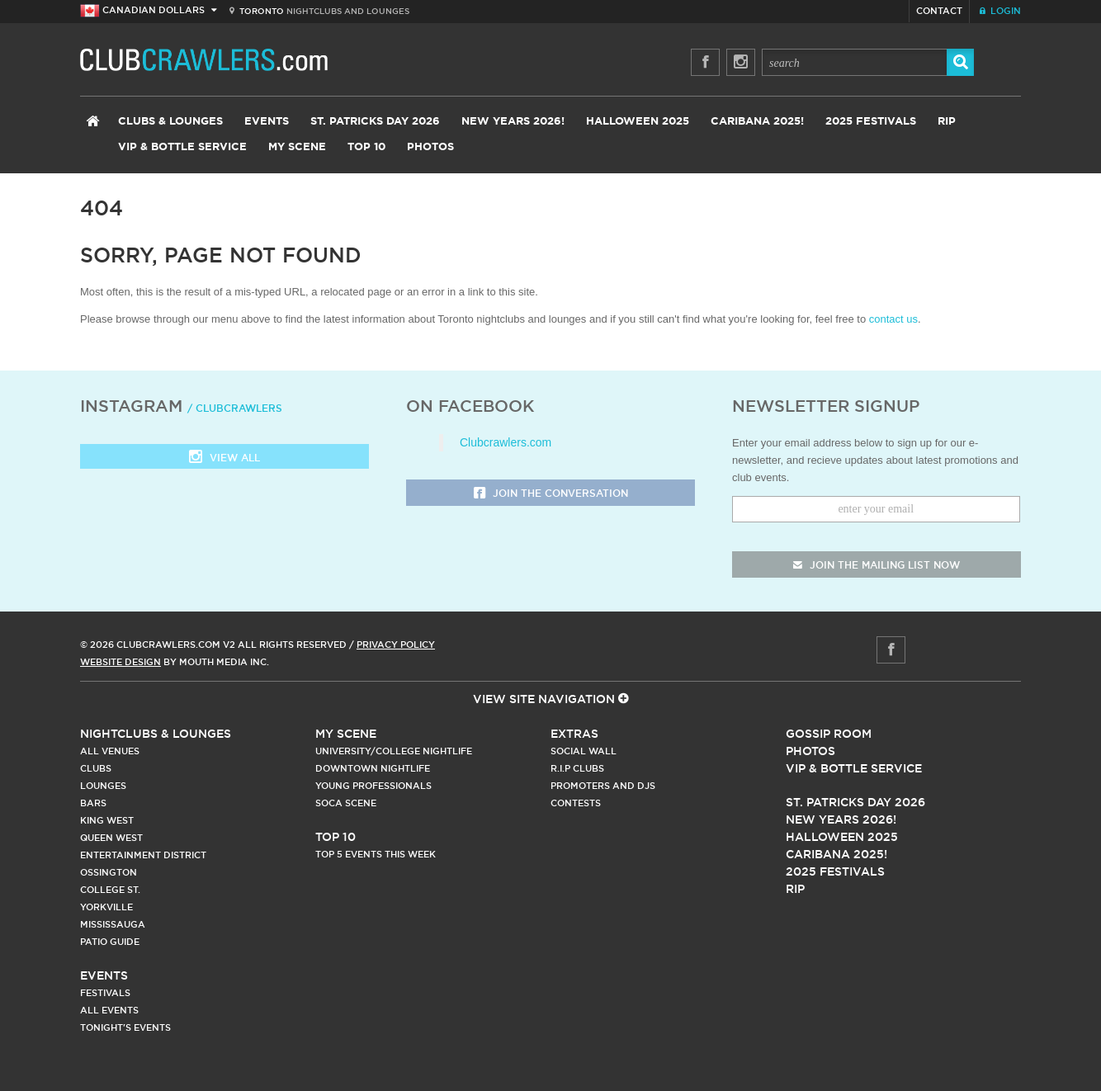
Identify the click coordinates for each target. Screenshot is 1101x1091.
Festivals (105, 993)
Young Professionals (373, 786)
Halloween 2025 (637, 121)
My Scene (297, 147)
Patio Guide (109, 942)
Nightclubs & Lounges (155, 733)
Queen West (111, 838)
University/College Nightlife (393, 751)
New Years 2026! (513, 121)
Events (266, 121)
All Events (109, 1010)
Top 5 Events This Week (375, 854)
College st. (110, 890)
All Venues (109, 751)
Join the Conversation (551, 493)
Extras (574, 733)
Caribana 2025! (757, 121)
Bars (93, 803)
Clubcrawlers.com (505, 442)
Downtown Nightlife (372, 768)
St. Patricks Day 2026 (375, 121)
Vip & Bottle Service (854, 768)
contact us (893, 319)
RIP (947, 121)
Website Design (120, 662)
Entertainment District (143, 855)
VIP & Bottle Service (182, 147)
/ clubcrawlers (234, 408)
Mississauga (112, 924)
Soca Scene (345, 803)
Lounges (103, 786)
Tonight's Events (125, 1027)
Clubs (95, 768)
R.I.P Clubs (577, 768)
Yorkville (106, 907)
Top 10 (366, 147)
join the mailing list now (876, 565)
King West (107, 820)
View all (224, 458)
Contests (575, 803)
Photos (430, 147)
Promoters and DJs (602, 786)
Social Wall (583, 751)
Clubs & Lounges (170, 121)
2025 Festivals (870, 121)
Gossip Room (829, 733)
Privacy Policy (396, 644)
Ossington (108, 872)
